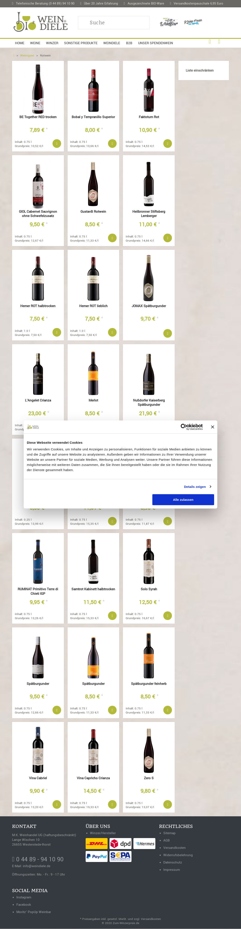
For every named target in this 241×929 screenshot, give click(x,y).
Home (19, 43)
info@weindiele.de (36, 866)
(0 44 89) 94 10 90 (61, 3)
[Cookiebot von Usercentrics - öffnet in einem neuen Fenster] (184, 427)
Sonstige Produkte (80, 43)
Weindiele (111, 43)
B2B (129, 43)
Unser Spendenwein (155, 43)
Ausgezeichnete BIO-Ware (146, 3)
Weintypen (27, 55)
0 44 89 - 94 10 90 (39, 859)
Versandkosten (151, 919)
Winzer (52, 43)
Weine (35, 43)
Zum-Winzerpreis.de (126, 923)
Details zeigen (195, 487)
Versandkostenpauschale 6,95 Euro (198, 3)
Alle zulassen (183, 499)
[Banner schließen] (212, 426)
